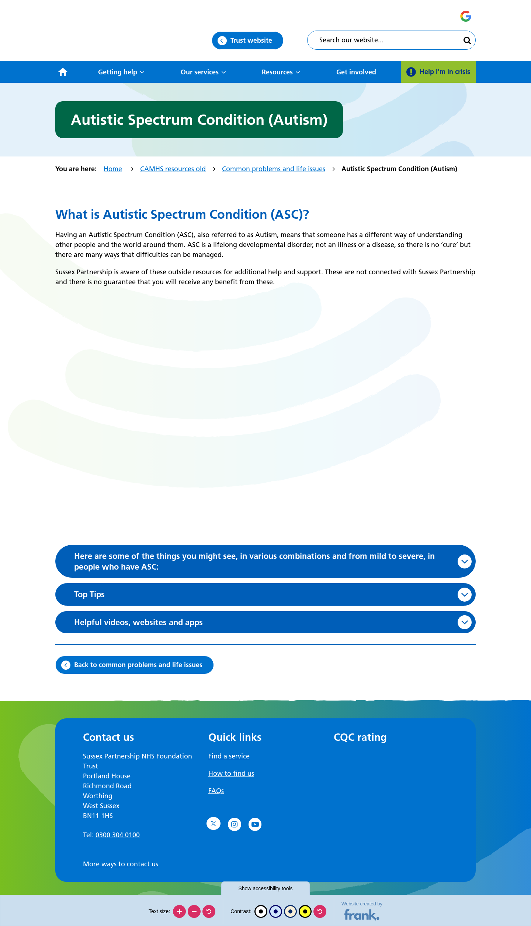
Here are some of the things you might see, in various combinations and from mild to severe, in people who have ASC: (254, 561)
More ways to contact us (120, 864)
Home (113, 169)
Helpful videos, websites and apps (138, 622)
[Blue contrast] (275, 911)
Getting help (117, 72)
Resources (277, 72)
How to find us (231, 773)
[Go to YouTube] (255, 824)
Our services (200, 72)
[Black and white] (260, 911)
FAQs (216, 790)
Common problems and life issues (273, 169)
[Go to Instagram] (234, 824)
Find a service (229, 756)
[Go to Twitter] (213, 823)
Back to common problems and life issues (138, 665)
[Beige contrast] (290, 911)
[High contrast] (305, 911)
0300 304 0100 (118, 835)
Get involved (356, 72)
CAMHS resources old (173, 169)
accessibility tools (265, 888)
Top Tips (89, 594)
